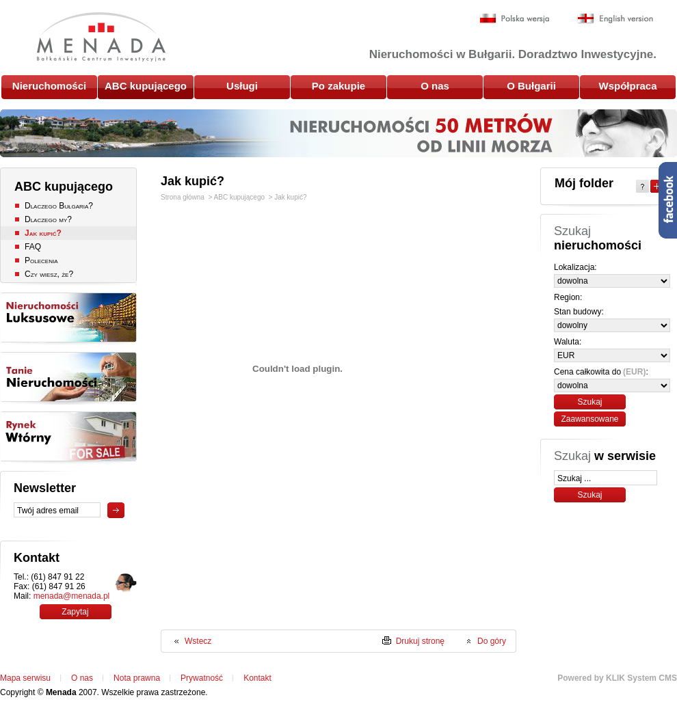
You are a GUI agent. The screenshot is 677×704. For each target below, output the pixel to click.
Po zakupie (338, 86)
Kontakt (257, 678)
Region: (568, 297)
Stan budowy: (579, 311)
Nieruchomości (49, 86)
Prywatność (202, 678)
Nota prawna (137, 678)
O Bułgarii (531, 86)
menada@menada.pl (72, 596)
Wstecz (198, 641)
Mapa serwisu (25, 678)
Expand (656, 186)
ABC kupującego (146, 86)
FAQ (33, 247)
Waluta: (567, 342)
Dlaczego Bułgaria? (59, 206)
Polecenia (41, 260)
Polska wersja (514, 19)
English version (615, 19)
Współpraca (627, 86)
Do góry (491, 641)
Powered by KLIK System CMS (617, 678)
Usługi (242, 86)
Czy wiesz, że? (49, 274)
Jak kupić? (43, 233)
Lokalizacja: (575, 267)
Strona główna (182, 197)
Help (642, 186)
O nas (435, 86)
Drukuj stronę (420, 641)
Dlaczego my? (48, 219)
